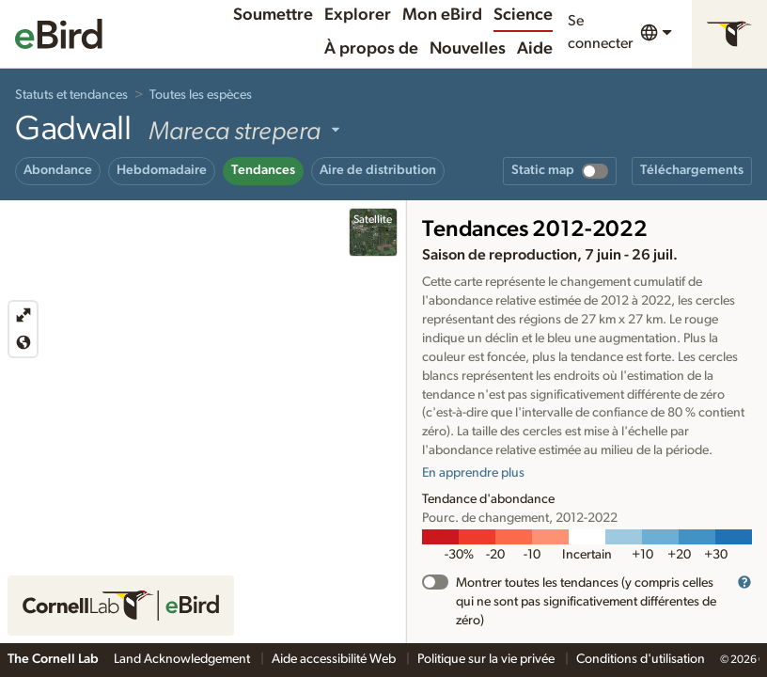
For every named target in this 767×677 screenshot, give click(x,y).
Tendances (263, 170)
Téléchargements (692, 170)
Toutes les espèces (200, 95)
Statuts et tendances (71, 95)
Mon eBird (442, 15)
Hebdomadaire (162, 170)
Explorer (357, 15)
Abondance (57, 170)
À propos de (371, 48)
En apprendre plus (473, 473)
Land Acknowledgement (183, 659)
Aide (535, 48)
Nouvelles (468, 48)
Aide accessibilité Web (335, 659)
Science (523, 15)
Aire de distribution (378, 170)
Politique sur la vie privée (487, 659)
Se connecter (600, 32)
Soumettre (273, 15)
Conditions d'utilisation (640, 659)
